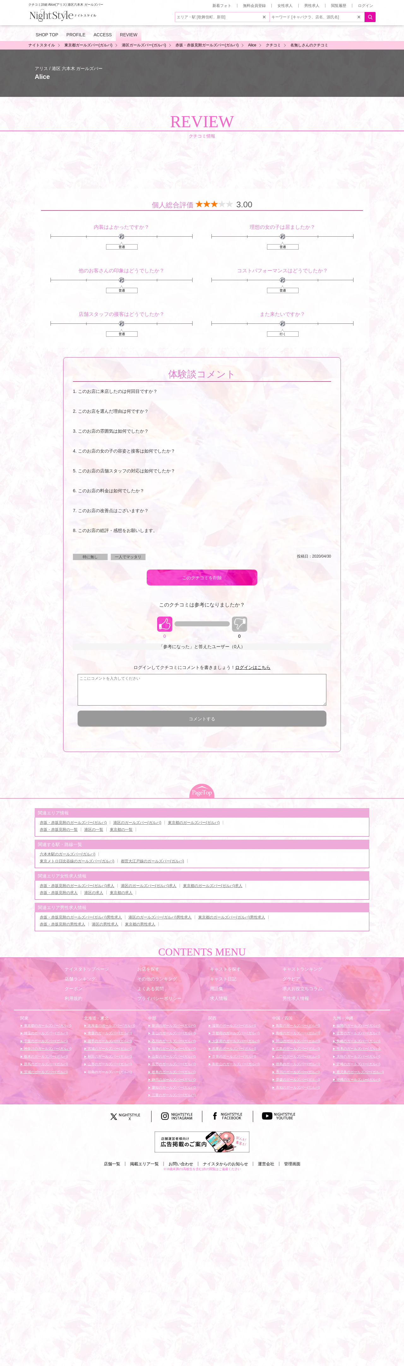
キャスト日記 (223, 978)
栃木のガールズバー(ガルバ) (45, 1056)
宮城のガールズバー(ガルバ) (109, 1048)
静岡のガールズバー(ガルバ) (173, 1079)
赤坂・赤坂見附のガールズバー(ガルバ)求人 (77, 886)
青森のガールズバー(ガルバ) (109, 1033)
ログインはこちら (252, 667)
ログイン (365, 5)
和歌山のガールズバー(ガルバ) (235, 1064)
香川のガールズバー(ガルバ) (297, 1072)
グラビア (291, 978)
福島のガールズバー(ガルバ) (109, 1072)
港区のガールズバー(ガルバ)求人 (148, 886)
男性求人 (311, 5)
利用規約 (73, 998)
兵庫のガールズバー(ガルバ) (233, 1048)
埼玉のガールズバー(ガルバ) (45, 1033)
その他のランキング (157, 978)
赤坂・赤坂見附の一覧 (59, 829)
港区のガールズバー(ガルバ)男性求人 (160, 917)
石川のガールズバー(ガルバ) (173, 1041)
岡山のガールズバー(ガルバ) (297, 1041)
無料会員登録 (254, 5)
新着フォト (221, 5)
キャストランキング (302, 969)
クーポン (73, 988)
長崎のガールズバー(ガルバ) (358, 1041)
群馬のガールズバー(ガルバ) (45, 1064)
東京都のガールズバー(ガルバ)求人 (212, 886)
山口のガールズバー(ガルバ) (297, 1056)
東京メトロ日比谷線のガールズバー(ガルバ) (77, 861)
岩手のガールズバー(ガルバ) (109, 1041)
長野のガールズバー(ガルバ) (173, 1064)
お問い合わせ (181, 1164)
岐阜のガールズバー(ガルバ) (173, 1072)
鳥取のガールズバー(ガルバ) (297, 1025)
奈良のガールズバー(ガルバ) (233, 1056)
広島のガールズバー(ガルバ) (297, 1048)
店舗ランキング (80, 978)
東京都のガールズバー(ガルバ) (194, 823)
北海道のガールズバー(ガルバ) (111, 1025)
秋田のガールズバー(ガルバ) (109, 1056)
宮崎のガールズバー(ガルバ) (358, 1064)
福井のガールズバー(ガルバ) (173, 1048)
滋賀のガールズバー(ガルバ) (233, 1025)
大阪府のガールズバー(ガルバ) (235, 1041)
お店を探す (148, 969)
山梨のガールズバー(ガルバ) (173, 1056)
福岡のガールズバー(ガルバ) (358, 1025)
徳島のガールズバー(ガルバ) (297, 1064)
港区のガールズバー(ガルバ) (137, 823)
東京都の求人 (121, 893)
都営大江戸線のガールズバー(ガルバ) (152, 861)
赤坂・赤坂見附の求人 (59, 893)
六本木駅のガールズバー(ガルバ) (67, 854)
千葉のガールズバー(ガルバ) (45, 1041)
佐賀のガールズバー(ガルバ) (358, 1033)
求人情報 (219, 998)
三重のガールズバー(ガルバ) (173, 1095)
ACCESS (103, 34)
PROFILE (76, 34)
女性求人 (285, 5)
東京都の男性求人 (140, 924)
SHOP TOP (47, 34)
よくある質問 (150, 988)
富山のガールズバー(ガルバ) (173, 1033)
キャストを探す (225, 969)
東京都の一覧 (121, 829)
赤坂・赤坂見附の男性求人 (62, 924)
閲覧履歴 (338, 5)
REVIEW (128, 34)
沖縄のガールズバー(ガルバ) (358, 1079)
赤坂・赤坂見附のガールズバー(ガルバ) (73, 823)
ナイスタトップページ (87, 969)
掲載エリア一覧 (144, 1164)
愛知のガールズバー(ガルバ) (173, 1087)
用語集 (216, 988)
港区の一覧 (93, 829)
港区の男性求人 (105, 924)
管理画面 (292, 1164)
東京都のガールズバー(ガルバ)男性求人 (231, 917)
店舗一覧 (112, 1164)
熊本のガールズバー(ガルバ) (358, 1048)
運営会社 (266, 1164)
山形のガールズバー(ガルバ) (109, 1064)
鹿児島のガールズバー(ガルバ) (360, 1072)
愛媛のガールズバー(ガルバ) (297, 1079)
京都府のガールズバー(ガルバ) (235, 1033)
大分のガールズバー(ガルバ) (358, 1056)
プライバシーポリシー (159, 998)
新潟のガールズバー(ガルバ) (173, 1025)
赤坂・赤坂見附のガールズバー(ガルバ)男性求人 (81, 917)
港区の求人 (93, 893)
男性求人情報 (295, 998)
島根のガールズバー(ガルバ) (297, 1033)
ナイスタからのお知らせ (225, 1164)
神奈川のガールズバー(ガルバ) (47, 1048)
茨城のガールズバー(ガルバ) (45, 1072)
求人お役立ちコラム (302, 988)
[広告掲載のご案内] (202, 1141)
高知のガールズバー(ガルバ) (297, 1087)
